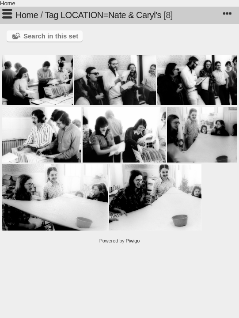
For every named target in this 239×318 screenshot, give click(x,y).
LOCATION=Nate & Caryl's (111, 15)
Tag (51, 15)
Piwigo (133, 240)
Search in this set (50, 36)
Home (7, 3)
